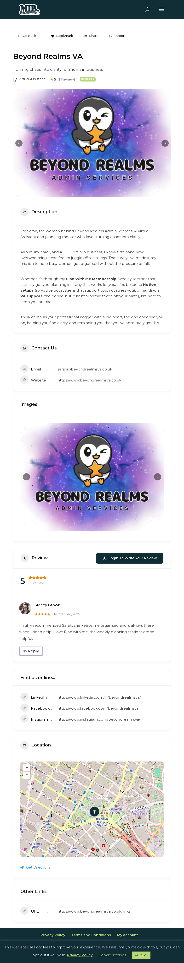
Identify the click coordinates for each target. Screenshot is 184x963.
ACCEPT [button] (141, 955)
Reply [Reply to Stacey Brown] (30, 651)
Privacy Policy (52, 934)
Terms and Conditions (91, 934)
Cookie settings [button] (112, 955)
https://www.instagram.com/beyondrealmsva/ (99, 718)
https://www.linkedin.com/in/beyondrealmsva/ (99, 696)
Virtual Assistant (31, 79)
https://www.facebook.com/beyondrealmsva (98, 707)
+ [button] (27, 766)
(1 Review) (66, 79)
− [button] (27, 774)
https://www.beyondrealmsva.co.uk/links (94, 910)
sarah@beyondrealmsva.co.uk (85, 369)
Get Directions (35, 866)
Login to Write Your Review (130, 558)
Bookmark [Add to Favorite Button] (62, 36)
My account (127, 934)
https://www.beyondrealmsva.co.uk (89, 380)
